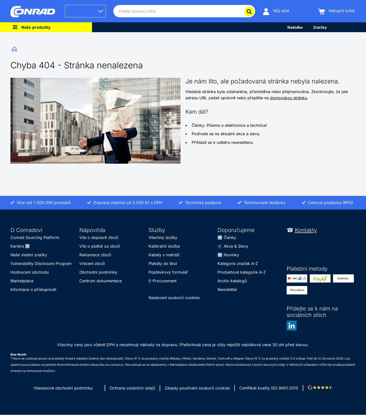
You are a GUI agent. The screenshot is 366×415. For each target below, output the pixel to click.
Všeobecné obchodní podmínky (63, 388)
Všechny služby (163, 237)
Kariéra (17, 246)
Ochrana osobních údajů (132, 388)
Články (230, 237)
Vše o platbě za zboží (99, 246)
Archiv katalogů (232, 280)
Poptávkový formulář (168, 272)
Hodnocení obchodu (29, 272)
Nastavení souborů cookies (174, 297)
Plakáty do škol (163, 263)
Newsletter (227, 289)
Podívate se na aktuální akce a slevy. (226, 133)
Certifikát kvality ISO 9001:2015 (268, 388)
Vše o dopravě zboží (98, 237)
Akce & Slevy (236, 246)
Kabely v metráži (164, 254)
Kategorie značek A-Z (237, 263)
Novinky (231, 254)
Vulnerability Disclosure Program (41, 263)
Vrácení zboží (92, 263)
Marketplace (21, 280)
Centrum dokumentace (100, 280)
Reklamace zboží (95, 254)
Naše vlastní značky (28, 254)
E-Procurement (163, 280)
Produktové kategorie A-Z (241, 272)
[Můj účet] (276, 11)
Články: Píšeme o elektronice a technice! (229, 125)
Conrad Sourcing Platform (34, 237)
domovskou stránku (288, 97)
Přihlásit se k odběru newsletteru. (223, 142)
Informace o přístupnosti (33, 289)
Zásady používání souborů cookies (197, 388)
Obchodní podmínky (98, 272)
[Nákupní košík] (336, 11)
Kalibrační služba (164, 246)
